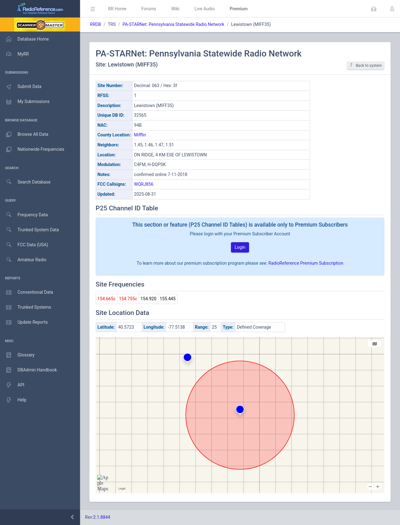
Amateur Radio (23, 259)
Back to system (365, 65)
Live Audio (204, 8)
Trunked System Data (29, 230)
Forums (148, 8)
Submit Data (21, 87)
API (12, 385)
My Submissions (25, 102)
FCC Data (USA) (24, 245)
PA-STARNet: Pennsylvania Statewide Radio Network (173, 24)
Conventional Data (26, 292)
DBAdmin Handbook (28, 370)
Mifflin (140, 134)
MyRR (14, 54)
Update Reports (24, 322)
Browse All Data (24, 134)
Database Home (24, 39)
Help (13, 400)
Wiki (175, 8)
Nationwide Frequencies (32, 149)
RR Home (117, 8)
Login (240, 247)
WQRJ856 (143, 184)
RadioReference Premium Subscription (305, 263)
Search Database (25, 182)
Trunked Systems (25, 307)
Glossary (17, 355)
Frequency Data (24, 215)
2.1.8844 (101, 517)
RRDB (95, 24)
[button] (374, 8)
